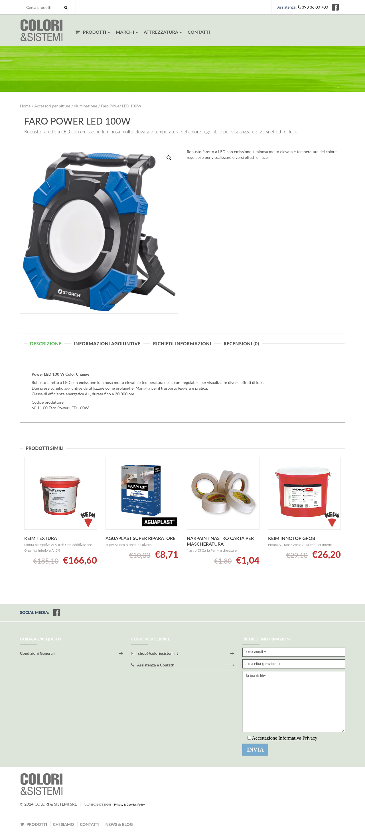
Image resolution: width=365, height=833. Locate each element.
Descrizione (46, 343)
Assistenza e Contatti (153, 664)
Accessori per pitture (52, 105)
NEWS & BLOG (119, 824)
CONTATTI (199, 32)
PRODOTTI (92, 32)
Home (25, 105)
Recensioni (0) (241, 343)
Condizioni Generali (37, 653)
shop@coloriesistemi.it (154, 653)
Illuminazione (85, 105)
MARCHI (127, 32)
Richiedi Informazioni (182, 343)
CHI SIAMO (63, 824)
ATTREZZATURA (163, 32)
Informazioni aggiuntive (107, 343)
